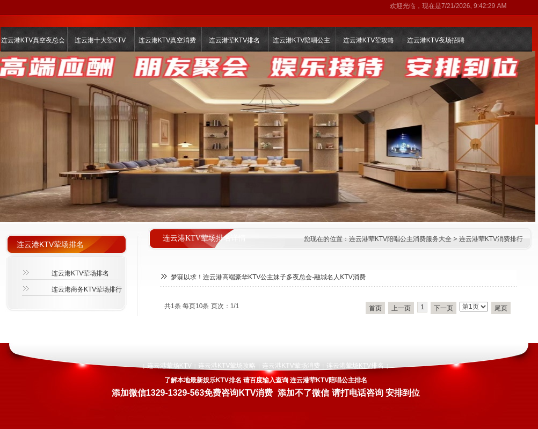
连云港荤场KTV (169, 365)
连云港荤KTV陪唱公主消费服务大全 (400, 239)
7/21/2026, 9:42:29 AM (473, 6)
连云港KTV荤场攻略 (227, 365)
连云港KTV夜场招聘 (435, 40)
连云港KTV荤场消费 (290, 365)
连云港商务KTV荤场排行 (87, 289)
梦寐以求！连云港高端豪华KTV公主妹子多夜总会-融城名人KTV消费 (268, 277)
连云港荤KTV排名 (234, 40)
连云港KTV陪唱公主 (301, 40)
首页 (375, 308)
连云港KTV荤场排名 (80, 273)
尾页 (501, 308)
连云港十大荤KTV (100, 40)
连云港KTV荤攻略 (368, 40)
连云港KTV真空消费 (167, 40)
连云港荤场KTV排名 (355, 365)
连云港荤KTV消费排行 (491, 239)
